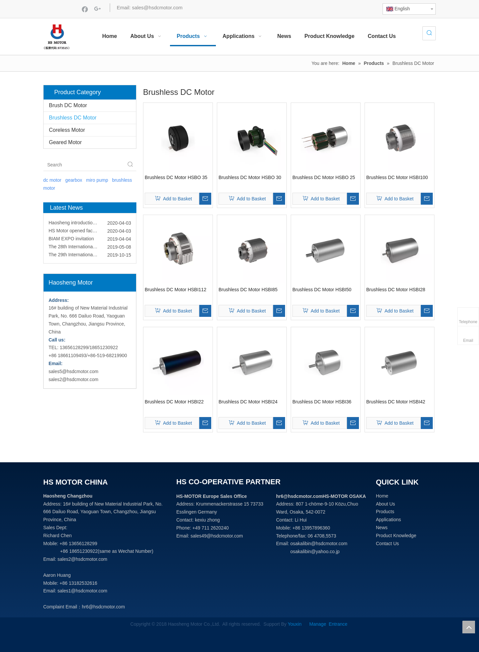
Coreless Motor (67, 130)
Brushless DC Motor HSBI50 (321, 289)
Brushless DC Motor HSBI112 (175, 289)
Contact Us (387, 543)
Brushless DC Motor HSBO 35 (176, 177)
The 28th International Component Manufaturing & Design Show (90, 248)
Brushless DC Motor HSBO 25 (323, 177)
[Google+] (97, 9)
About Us (385, 504)
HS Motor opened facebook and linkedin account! (90, 232)
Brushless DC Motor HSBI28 (395, 289)
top (468, 627)
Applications (388, 519)
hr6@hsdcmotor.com (103, 606)
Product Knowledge (396, 535)
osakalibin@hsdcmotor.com (318, 543)
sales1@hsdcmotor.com (82, 590)
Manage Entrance (327, 624)
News (382, 527)
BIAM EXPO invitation (71, 240)
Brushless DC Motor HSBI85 (248, 289)
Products (385, 511)
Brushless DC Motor (72, 117)
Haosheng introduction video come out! (89, 224)
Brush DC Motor (68, 105)
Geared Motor (65, 142)
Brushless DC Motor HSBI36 (321, 401)
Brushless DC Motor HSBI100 (397, 177)
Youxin (296, 624)
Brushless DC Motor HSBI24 (248, 401)
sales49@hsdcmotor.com (217, 536)
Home (382, 496)
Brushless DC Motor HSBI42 (395, 401)
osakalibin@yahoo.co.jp (315, 551)
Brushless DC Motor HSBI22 (174, 401)
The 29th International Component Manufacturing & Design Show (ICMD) (90, 256)
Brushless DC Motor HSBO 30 (250, 177)
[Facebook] (85, 9)
